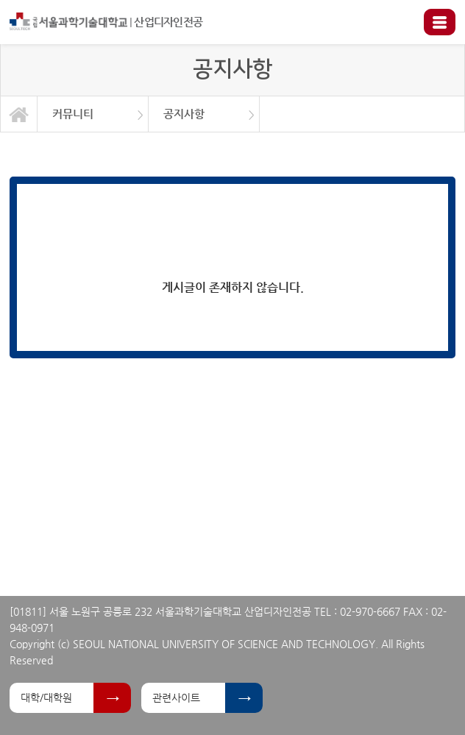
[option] (93, 114)
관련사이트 (176, 697)
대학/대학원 (46, 697)
